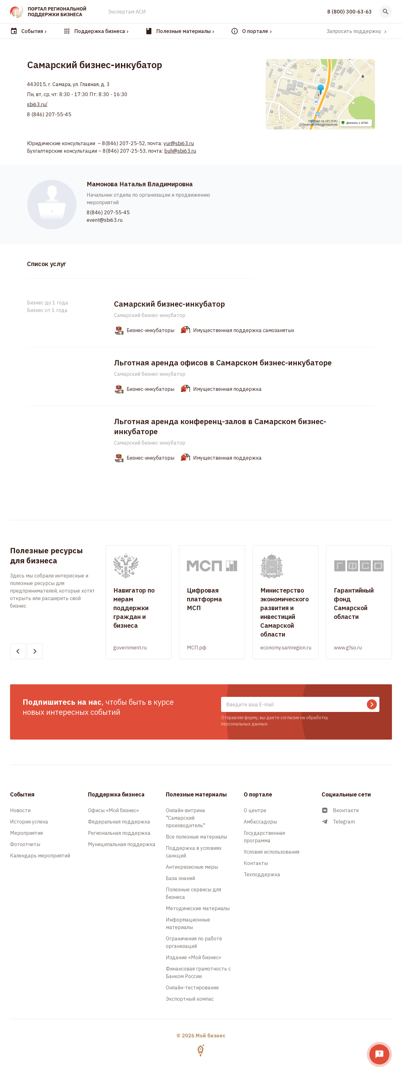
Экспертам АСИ (127, 11)
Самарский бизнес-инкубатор (149, 315)
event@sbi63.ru (104, 220)
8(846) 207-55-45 (108, 212)
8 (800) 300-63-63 (349, 11)
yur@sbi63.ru (179, 143)
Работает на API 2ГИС (323, 121)
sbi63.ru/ (37, 104)
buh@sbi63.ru (180, 151)
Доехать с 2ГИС (357, 122)
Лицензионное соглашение (320, 124)
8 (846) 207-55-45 (49, 114)
